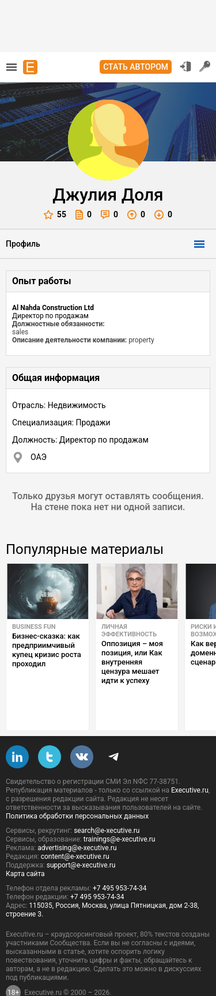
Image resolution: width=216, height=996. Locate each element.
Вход (185, 66)
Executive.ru (190, 763)
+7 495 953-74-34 (120, 861)
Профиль (23, 243)
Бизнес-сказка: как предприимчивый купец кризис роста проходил (46, 650)
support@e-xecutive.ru (81, 838)
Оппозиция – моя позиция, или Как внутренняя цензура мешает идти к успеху (132, 662)
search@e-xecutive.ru (106, 803)
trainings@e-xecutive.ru (120, 812)
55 (55, 214)
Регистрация (205, 66)
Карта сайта (25, 847)
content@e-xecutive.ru (75, 829)
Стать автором (135, 66)
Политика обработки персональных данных (77, 789)
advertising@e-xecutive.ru (76, 821)
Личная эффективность (129, 630)
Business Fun (34, 627)
